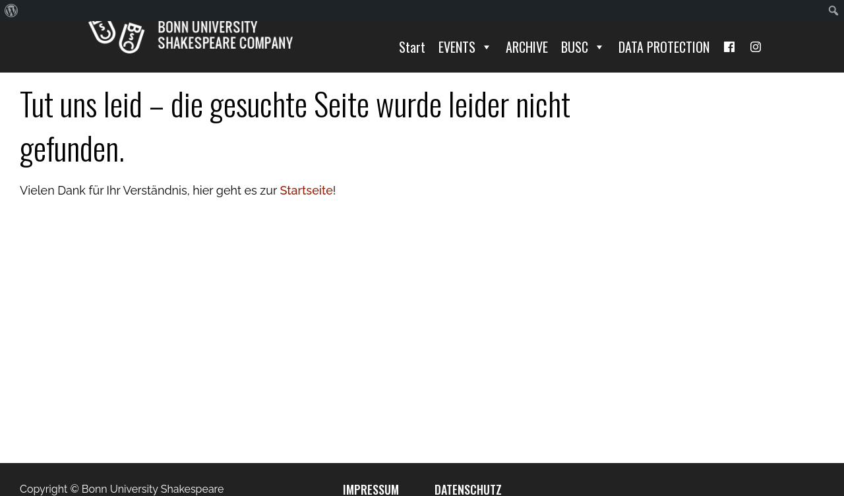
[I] (755, 47)
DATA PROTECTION (663, 47)
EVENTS (465, 47)
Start (412, 47)
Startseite (306, 190)
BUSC (583, 47)
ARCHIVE (527, 47)
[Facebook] (729, 47)
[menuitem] (11, 10)
